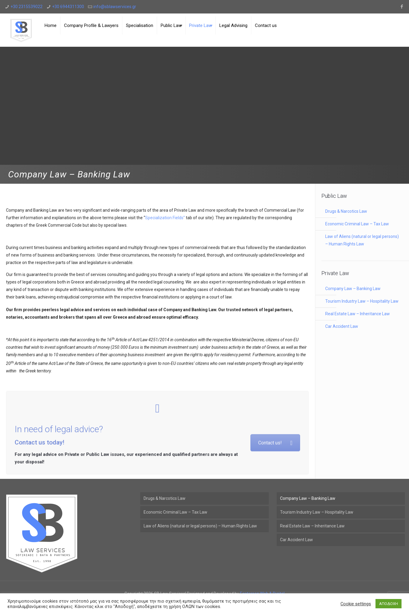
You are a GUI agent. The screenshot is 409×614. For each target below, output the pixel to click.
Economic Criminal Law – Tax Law (357, 223)
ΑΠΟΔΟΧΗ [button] (388, 603)
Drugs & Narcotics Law (346, 211)
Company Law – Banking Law (353, 288)
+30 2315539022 (26, 6)
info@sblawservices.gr (114, 6)
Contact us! (275, 467)
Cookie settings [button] (355, 604)
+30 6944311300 (68, 6)
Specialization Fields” (165, 226)
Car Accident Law (341, 326)
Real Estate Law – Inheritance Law (357, 313)
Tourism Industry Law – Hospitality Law (362, 301)
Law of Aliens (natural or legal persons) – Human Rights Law (362, 240)
